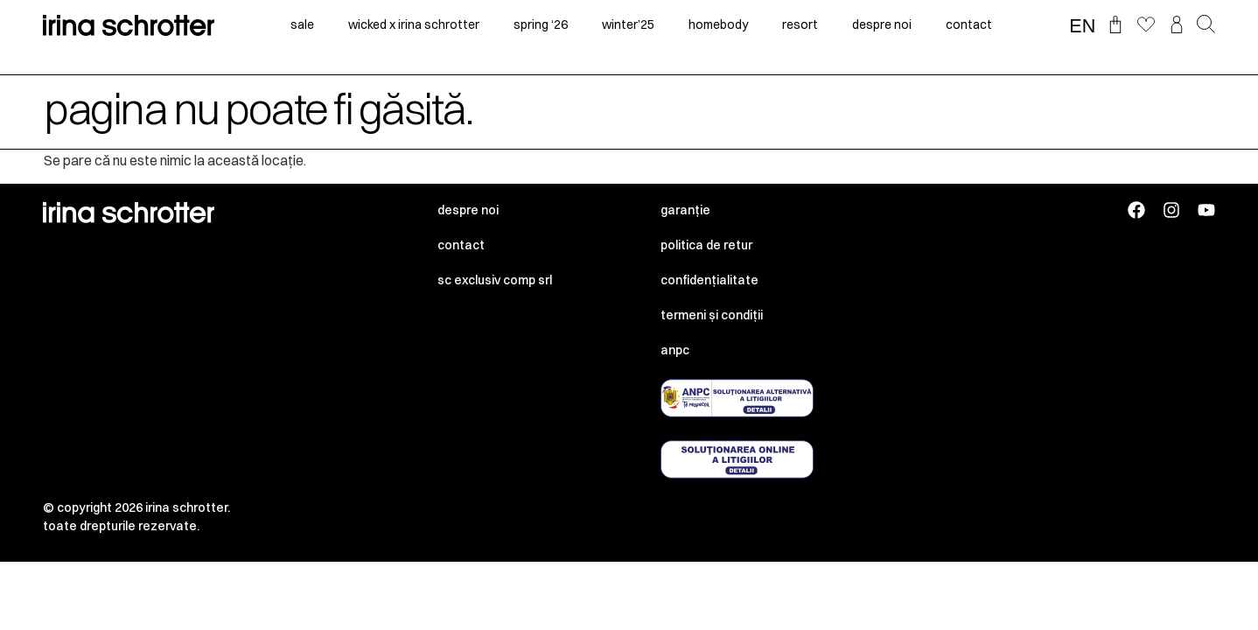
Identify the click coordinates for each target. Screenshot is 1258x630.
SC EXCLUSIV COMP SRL (494, 280)
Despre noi (468, 210)
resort (800, 24)
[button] (1206, 25)
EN (1082, 26)
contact (969, 24)
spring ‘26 (541, 24)
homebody (718, 24)
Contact (461, 245)
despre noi (882, 24)
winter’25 (628, 24)
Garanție (685, 210)
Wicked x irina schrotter (413, 24)
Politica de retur (706, 245)
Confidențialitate (709, 280)
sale (302, 24)
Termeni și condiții (711, 315)
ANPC (674, 350)
